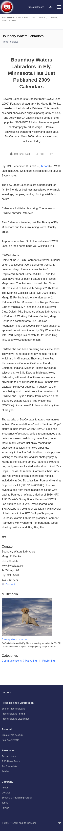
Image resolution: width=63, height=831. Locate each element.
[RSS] (37, 154)
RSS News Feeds (11, 761)
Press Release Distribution (15, 718)
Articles (5, 771)
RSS (42, 154)
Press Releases (8, 17)
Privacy (5, 807)
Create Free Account (12, 735)
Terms (5, 802)
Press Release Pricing (13, 713)
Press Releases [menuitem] (36, 7)
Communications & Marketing (19, 660)
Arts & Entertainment (26, 17)
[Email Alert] (12, 154)
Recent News (9, 756)
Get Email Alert (22, 154)
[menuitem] (50, 7)
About (5, 787)
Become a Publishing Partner (17, 797)
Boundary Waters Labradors (14, 639)
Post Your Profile (10, 740)
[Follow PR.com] (59, 823)
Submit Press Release (13, 708)
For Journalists (9, 766)
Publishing (42, 17)
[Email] (51, 154)
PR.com (44, 166)
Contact (8, 584)
